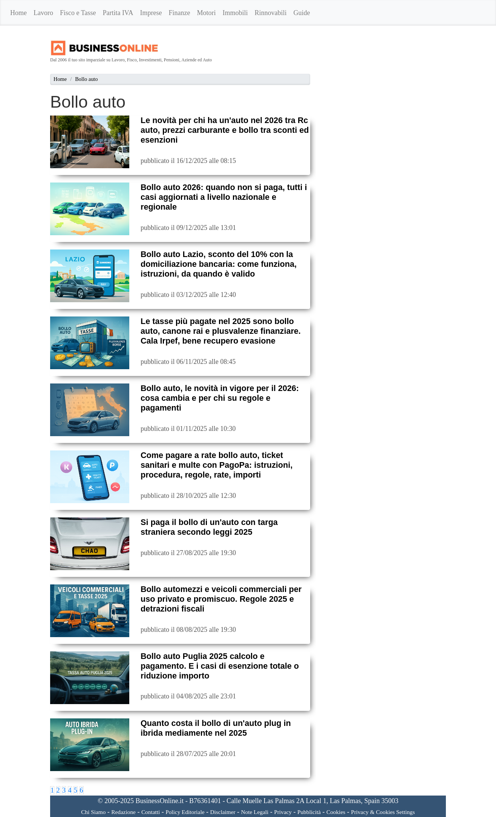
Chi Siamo (93, 812)
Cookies (335, 812)
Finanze (179, 13)
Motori (206, 13)
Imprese (151, 13)
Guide (302, 13)
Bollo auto (86, 79)
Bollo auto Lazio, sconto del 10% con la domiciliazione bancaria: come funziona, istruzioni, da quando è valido (219, 264)
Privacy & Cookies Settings (383, 812)
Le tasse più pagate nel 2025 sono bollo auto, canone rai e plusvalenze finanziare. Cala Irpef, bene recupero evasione (221, 330)
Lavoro (43, 13)
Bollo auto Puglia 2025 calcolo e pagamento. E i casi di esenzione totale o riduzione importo (220, 665)
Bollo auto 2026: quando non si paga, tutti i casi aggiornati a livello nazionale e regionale (224, 197)
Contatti (150, 812)
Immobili (235, 13)
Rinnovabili (271, 13)
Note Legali (255, 812)
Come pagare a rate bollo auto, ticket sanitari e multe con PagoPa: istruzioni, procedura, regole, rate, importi (216, 464)
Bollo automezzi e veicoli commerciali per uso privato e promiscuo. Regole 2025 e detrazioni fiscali (221, 598)
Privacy (283, 812)
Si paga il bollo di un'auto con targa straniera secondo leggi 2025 (209, 527)
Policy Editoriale (184, 812)
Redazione (123, 812)
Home (18, 13)
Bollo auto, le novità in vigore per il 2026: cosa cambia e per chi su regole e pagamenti (220, 397)
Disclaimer (222, 812)
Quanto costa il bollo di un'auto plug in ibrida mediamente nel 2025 (216, 728)
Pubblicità (309, 812)
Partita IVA (118, 13)
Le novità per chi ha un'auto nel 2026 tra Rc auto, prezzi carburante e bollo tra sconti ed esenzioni (225, 130)
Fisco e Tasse (78, 13)
